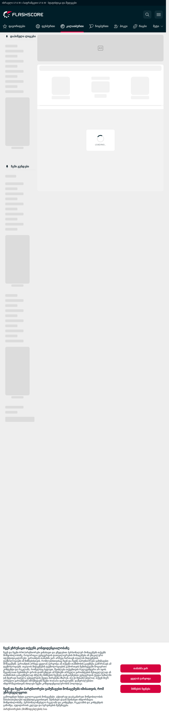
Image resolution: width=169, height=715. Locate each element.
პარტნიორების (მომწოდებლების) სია (25, 709)
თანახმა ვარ (140, 668)
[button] (147, 15)
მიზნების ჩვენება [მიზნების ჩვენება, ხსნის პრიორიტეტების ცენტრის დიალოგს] (140, 688)
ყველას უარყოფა (140, 678)
